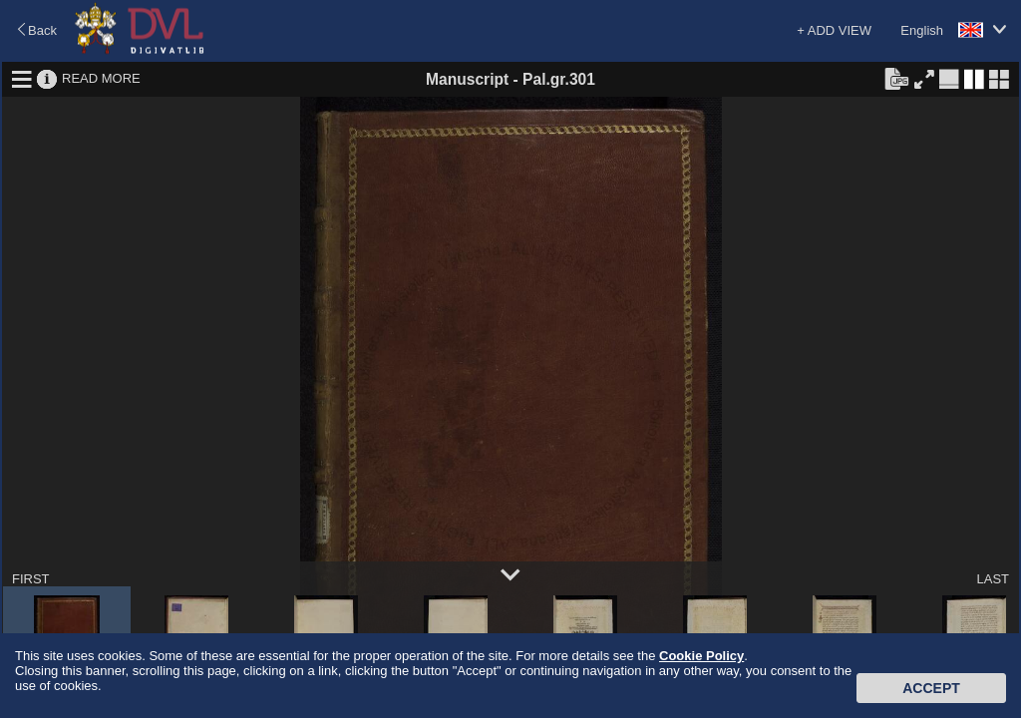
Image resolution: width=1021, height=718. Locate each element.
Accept (931, 688)
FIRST (31, 578)
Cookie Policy (701, 655)
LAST (992, 578)
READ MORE (101, 78)
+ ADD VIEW (834, 30)
